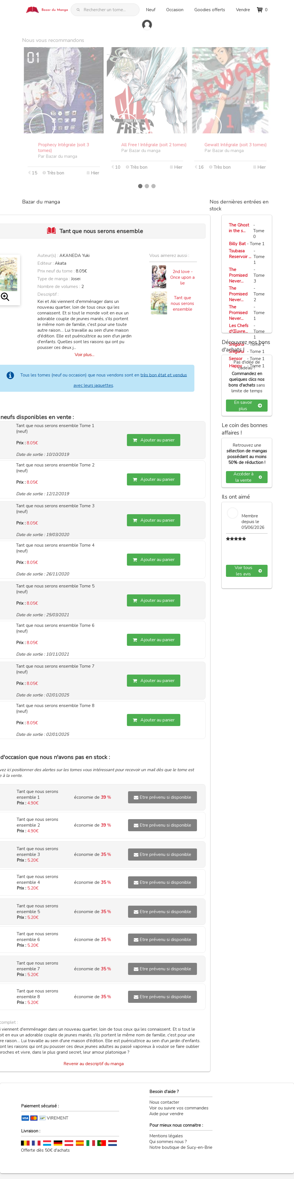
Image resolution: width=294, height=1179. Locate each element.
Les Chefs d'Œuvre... (238, 328)
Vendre (243, 10)
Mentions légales (166, 1136)
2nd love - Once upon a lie (182, 277)
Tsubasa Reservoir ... (240, 254)
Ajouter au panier (154, 440)
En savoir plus (248, 406)
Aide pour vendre (166, 1114)
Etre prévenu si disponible (162, 797)
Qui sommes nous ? (168, 1142)
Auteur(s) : (47, 255)
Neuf (150, 10)
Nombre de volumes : (58, 286)
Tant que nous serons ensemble (182, 303)
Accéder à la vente (247, 477)
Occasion (174, 10)
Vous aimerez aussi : (169, 255)
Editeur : (45, 263)
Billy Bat (237, 244)
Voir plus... (84, 355)
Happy (235, 366)
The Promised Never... (238, 275)
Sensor (235, 359)
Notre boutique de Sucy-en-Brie (180, 1147)
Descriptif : (48, 294)
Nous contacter (164, 1102)
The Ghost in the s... (239, 228)
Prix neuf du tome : (56, 271)
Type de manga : (53, 279)
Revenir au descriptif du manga (93, 1064)
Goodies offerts (209, 10)
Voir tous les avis (248, 571)
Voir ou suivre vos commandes (178, 1108)
